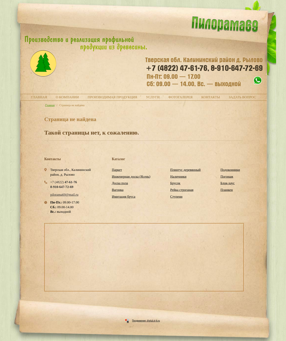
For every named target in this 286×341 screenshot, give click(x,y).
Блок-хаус (227, 183)
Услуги (153, 97)
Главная (39, 97)
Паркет (117, 170)
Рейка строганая (181, 190)
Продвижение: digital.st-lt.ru (146, 320)
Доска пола (120, 183)
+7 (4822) (177, 68)
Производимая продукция (112, 97)
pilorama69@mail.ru (64, 195)
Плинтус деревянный (185, 170)
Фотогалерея (180, 97)
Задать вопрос (242, 97)
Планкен (226, 190)
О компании (67, 97)
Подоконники (230, 170)
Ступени (176, 196)
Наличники (178, 176)
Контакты (210, 97)
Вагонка (118, 190)
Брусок (175, 183)
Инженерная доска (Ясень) (131, 176)
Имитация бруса (123, 196)
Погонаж (226, 176)
